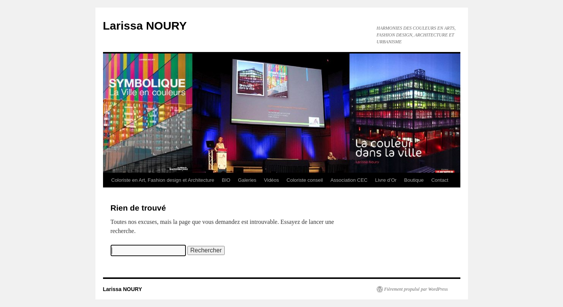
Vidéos (271, 180)
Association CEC (349, 180)
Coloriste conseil (305, 180)
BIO (226, 180)
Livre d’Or (385, 180)
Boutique (413, 180)
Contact (439, 180)
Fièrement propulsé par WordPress (416, 289)
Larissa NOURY (145, 25)
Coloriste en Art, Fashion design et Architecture (162, 180)
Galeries (247, 180)
